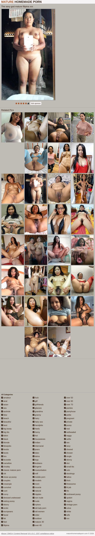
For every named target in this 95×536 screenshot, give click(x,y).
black (4, 439)
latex (36, 453)
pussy (67, 425)
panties (68, 408)
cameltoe (6, 463)
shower (68, 453)
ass (4, 408)
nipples (37, 494)
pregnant (69, 418)
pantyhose (69, 411)
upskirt (68, 498)
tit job (67, 487)
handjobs (38, 425)
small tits (69, 467)
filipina (5, 525)
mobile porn (39, 477)
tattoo (67, 477)
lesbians (37, 463)
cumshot (6, 487)
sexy (67, 446)
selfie (67, 439)
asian (4, 405)
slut (66, 463)
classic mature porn (11, 470)
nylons (37, 505)
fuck (36, 398)
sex (66, 442)
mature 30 (38, 522)
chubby (5, 467)
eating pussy (8, 501)
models (37, 480)
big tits (5, 432)
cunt (4, 491)
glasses (37, 408)
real (67, 429)
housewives (39, 439)
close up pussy (9, 477)
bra (3, 456)
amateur (6, 398)
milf (35, 474)
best (4, 425)
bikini (4, 436)
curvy (4, 494)
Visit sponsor (36, 103)
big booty (6, 429)
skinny (68, 460)
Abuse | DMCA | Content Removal (14, 534)
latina (36, 456)
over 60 (68, 401)
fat (3, 518)
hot (35, 436)
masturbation (39, 470)
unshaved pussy (72, 494)
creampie (6, 484)
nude (36, 501)
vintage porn (70, 505)
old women (39, 511)
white (67, 511)
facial (4, 515)
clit (3, 474)
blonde (5, 442)
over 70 (68, 405)
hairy (36, 418)
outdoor (37, 518)
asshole (5, 411)
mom (36, 484)
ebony (5, 505)
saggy (68, 436)
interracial (38, 446)
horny (36, 432)
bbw (4, 415)
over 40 (37, 525)
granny (37, 415)
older (36, 515)
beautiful (6, 422)
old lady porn (39, 508)
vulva (67, 508)
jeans (36, 449)
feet (4, 522)
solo (67, 470)
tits (66, 491)
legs (36, 460)
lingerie (37, 467)
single (67, 456)
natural (37, 491)
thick (67, 480)
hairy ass (38, 422)
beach (5, 418)
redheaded (70, 432)
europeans (7, 511)
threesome (70, 484)
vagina (68, 501)
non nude (38, 498)
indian (36, 442)
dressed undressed (10, 498)
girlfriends (38, 405)
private (68, 422)
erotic (4, 508)
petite (67, 415)
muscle (37, 487)
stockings (69, 474)
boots (4, 453)
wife (67, 515)
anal (4, 401)
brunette (6, 460)
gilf (35, 401)
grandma (38, 411)
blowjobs (6, 446)
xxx (66, 518)
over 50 (68, 398)
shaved (68, 449)
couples (5, 480)
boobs (5, 449)
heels (36, 429)
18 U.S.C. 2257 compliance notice (41, 534)
